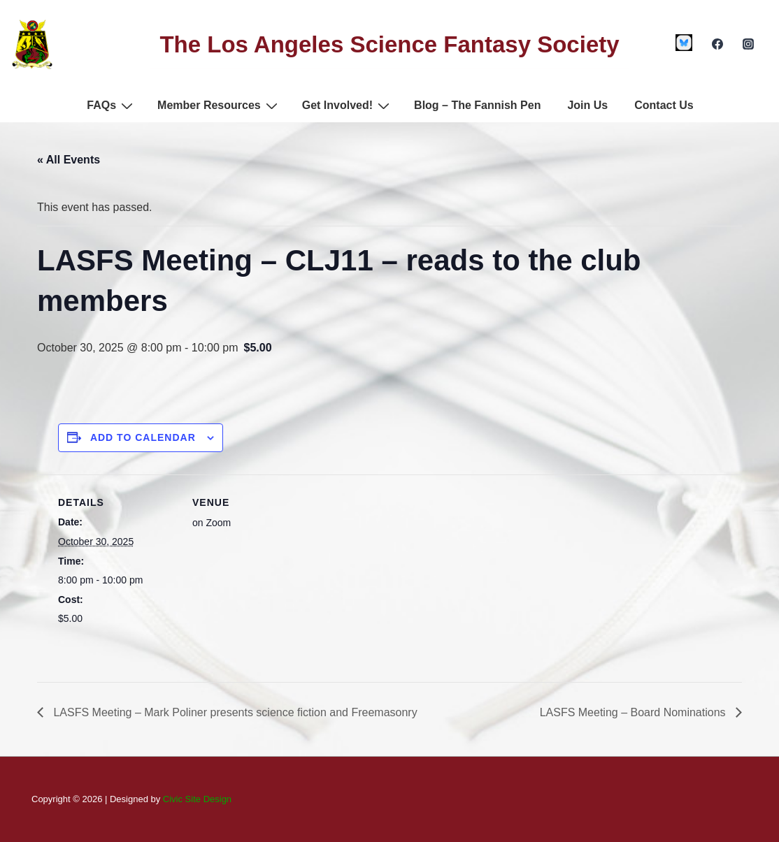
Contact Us (663, 105)
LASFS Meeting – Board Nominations (634, 712)
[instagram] (748, 44)
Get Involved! (347, 105)
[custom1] (684, 42)
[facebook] (717, 44)
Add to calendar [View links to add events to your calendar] (143, 437)
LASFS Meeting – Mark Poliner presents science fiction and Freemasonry (233, 712)
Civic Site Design (197, 799)
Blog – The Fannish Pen (477, 105)
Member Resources (219, 105)
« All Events (68, 160)
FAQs (111, 105)
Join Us (587, 105)
